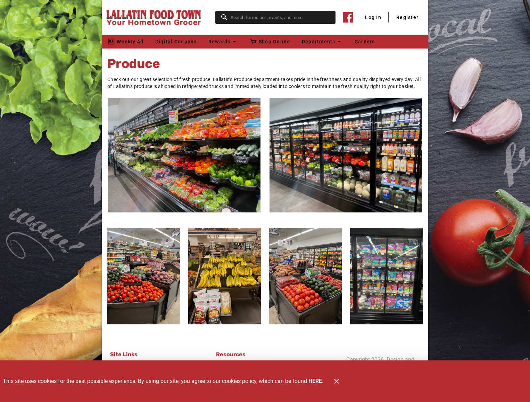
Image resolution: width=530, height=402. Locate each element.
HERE (315, 381)
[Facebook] (348, 17)
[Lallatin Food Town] (160, 17)
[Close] (336, 381)
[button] (223, 42)
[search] (280, 17)
